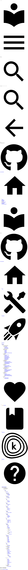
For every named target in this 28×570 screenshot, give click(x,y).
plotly (8, 533)
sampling (7, 565)
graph (6, 503)
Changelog (3, 203)
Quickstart (3, 200)
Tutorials (3, 201)
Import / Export (5, 349)
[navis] (14, 28)
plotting (7, 524)
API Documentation (4, 487)
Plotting (4, 354)
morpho (7, 514)
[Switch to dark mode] (0, 57)
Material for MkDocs (5, 569)
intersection (7, 546)
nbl (6, 519)
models (7, 511)
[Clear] (0, 142)
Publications (3, 202)
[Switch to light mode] (1, 57)
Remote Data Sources (5, 368)
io (6, 558)
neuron (8, 555)
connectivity (7, 493)
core (6, 499)
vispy (8, 529)
